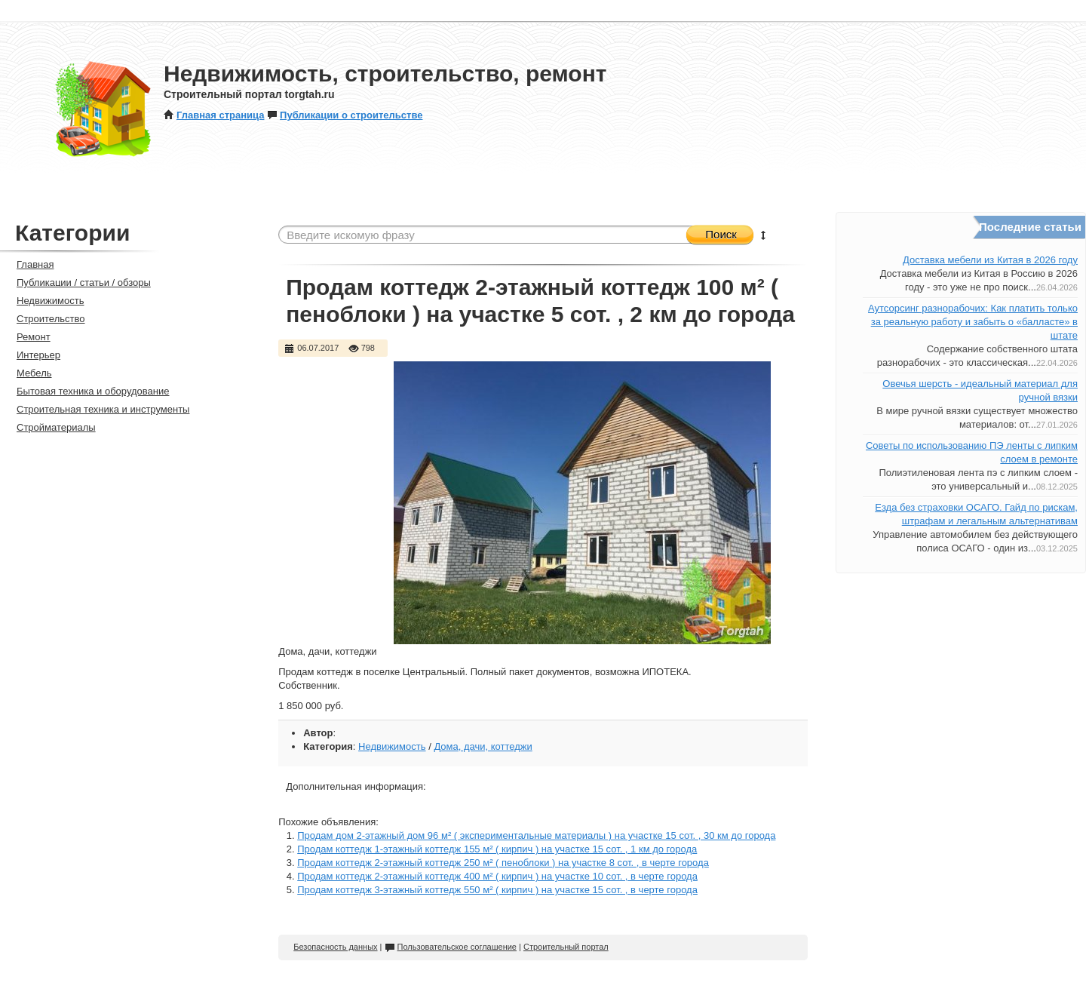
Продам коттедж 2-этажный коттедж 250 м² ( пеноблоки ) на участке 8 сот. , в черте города (503, 862)
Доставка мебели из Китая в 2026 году (990, 260)
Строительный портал (566, 946)
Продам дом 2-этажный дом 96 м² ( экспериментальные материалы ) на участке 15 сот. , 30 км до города (536, 835)
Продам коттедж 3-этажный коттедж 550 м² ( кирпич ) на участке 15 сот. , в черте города (497, 889)
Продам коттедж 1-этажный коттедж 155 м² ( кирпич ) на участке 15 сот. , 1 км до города (497, 849)
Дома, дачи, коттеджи (483, 746)
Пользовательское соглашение (451, 946)
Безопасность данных (335, 946)
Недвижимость (391, 746)
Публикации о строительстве (344, 115)
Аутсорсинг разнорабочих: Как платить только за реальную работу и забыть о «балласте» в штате (973, 321)
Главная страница (214, 115)
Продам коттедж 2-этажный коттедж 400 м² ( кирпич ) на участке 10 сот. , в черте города (497, 876)
